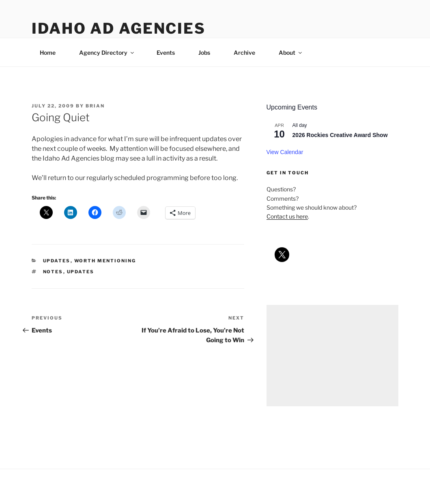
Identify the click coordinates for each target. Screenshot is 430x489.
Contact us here (287, 216)
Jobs (204, 52)
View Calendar (285, 152)
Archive (244, 52)
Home (48, 52)
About (291, 52)
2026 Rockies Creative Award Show (340, 135)
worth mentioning (105, 261)
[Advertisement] (332, 355)
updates (57, 261)
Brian (95, 106)
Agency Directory (107, 52)
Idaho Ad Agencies (119, 28)
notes (53, 272)
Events (166, 52)
